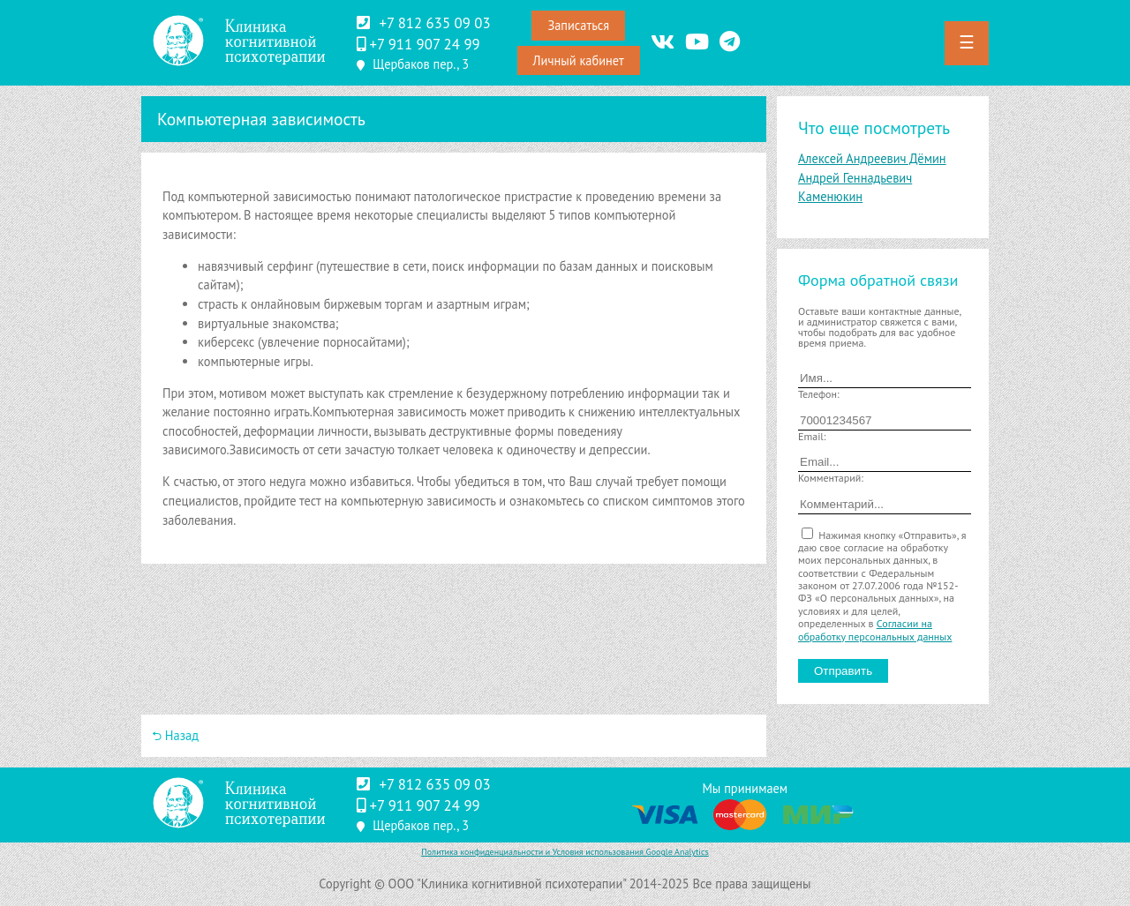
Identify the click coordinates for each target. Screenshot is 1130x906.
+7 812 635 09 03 (434, 23)
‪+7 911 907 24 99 (424, 44)
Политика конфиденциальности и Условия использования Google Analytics (565, 851)
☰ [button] (967, 42)
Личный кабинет (578, 60)
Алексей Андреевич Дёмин (872, 158)
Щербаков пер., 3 (421, 64)
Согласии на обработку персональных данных (875, 629)
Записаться (578, 25)
